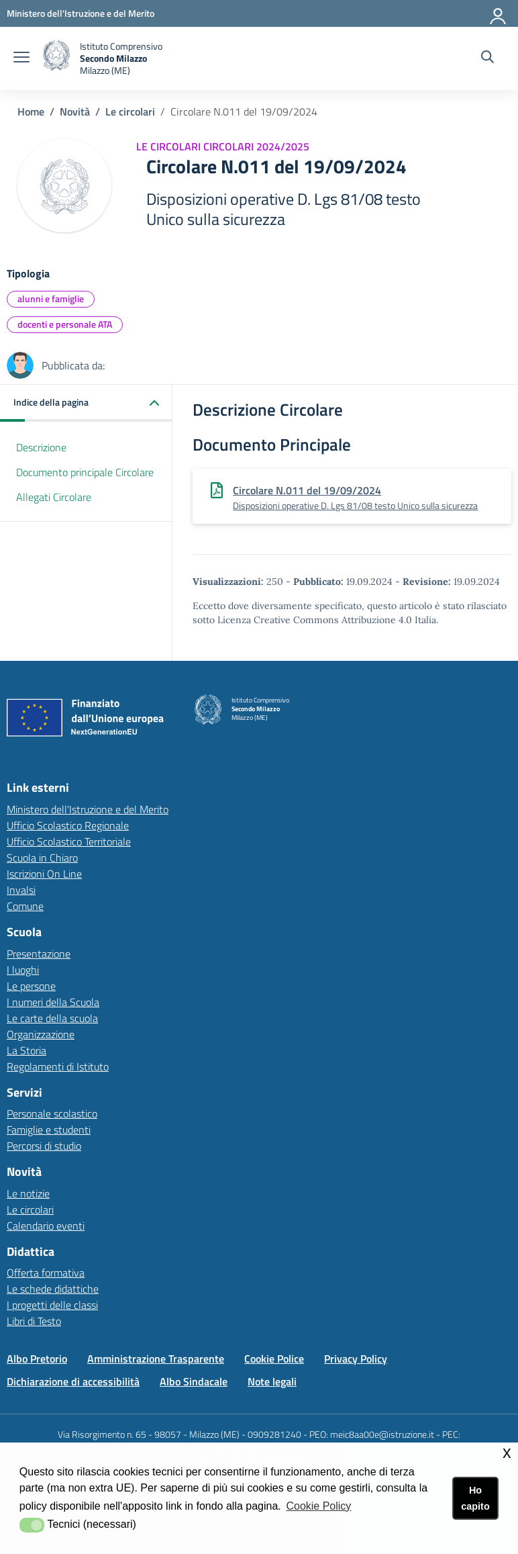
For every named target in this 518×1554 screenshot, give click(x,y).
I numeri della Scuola (53, 1002)
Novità (75, 111)
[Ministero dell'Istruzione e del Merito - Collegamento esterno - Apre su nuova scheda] (80, 13)
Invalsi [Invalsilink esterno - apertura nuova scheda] (21, 890)
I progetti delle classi (52, 1305)
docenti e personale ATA (64, 324)
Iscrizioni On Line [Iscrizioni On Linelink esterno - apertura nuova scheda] (44, 874)
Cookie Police (274, 1359)
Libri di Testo (34, 1321)
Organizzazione (40, 1034)
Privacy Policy (355, 1359)
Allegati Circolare (53, 497)
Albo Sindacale (193, 1381)
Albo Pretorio (37, 1359)
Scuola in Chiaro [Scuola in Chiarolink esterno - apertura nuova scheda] (42, 858)
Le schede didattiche (53, 1289)
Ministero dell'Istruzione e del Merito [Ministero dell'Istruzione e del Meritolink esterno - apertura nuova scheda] (87, 809)
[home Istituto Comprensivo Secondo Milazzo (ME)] (102, 58)
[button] (86, 403)
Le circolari (130, 111)
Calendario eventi (46, 1226)
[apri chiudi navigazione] (21, 58)
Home (30, 111)
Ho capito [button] (475, 1498)
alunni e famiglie (50, 298)
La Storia (26, 1050)
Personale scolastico (52, 1113)
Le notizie (28, 1193)
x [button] (507, 1452)
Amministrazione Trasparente (155, 1359)
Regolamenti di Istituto (58, 1066)
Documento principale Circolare (85, 472)
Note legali (272, 1381)
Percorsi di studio (44, 1146)
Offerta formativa (46, 1273)
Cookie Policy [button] (318, 1506)
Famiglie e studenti (49, 1130)
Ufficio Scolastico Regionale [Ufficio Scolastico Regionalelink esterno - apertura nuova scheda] (68, 825)
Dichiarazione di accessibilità (73, 1381)
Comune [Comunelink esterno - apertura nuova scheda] (25, 906)
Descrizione (41, 447)
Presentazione (38, 954)
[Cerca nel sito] (487, 58)
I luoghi (23, 970)
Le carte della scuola (52, 1018)
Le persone (31, 986)
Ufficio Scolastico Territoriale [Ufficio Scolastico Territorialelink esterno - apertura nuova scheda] (69, 841)
